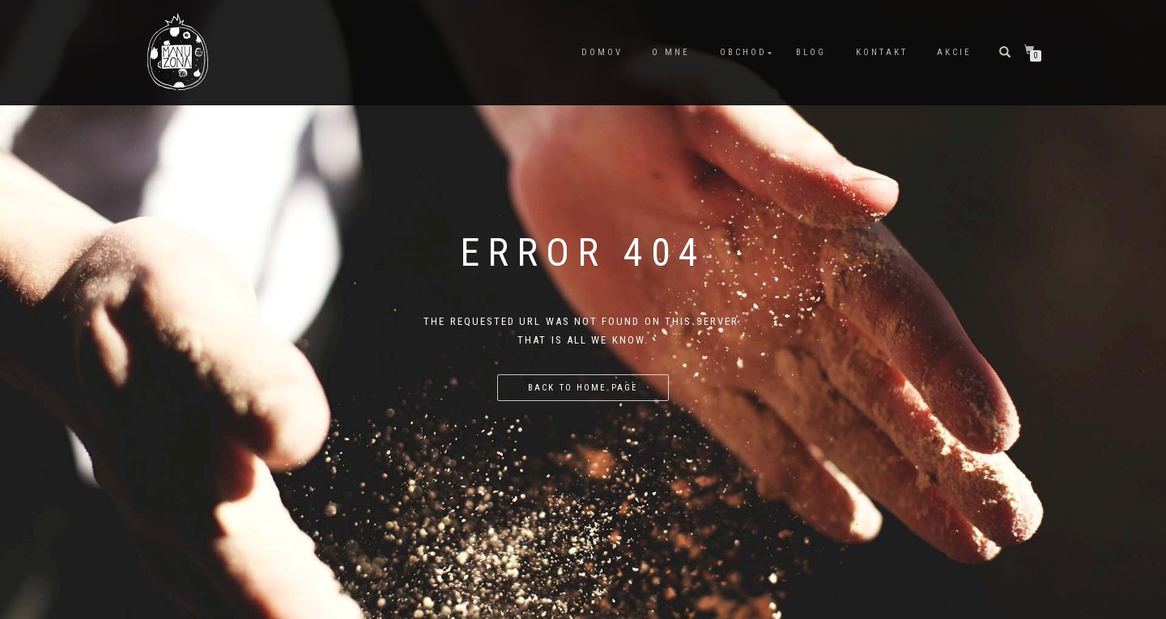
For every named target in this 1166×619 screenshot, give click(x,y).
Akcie (954, 52)
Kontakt (882, 52)
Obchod (743, 52)
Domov (602, 52)
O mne (671, 52)
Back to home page (582, 387)
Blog (811, 52)
